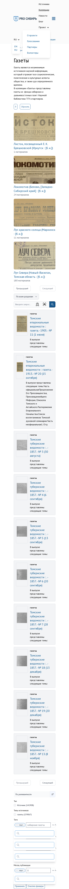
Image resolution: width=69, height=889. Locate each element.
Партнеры (32, 47)
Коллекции (44, 9)
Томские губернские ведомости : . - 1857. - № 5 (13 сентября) (39, 534)
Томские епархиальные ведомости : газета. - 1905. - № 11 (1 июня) (41, 326)
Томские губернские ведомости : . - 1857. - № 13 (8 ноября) (39, 750)
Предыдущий (22, 288)
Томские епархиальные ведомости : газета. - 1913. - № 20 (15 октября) (39, 370)
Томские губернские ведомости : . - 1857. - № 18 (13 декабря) (40, 664)
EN (15, 46)
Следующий (47, 782)
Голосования (33, 41)
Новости (43, 15)
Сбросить (25, 106)
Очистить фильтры (36, 886)
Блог (41, 21)
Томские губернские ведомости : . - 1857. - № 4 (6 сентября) (39, 491)
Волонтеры (32, 52)
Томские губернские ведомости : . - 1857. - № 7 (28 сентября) (39, 620)
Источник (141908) (25, 805)
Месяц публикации (22, 865)
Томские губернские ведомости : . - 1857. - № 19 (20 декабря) (40, 707)
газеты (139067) (24, 814)
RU (15, 49)
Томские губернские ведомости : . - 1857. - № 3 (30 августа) (39, 448)
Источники (44, 4)
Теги (16, 819)
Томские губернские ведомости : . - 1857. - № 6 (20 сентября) (39, 577)
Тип (15, 801)
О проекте (32, 35)
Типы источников (21, 810)
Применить (20, 886)
